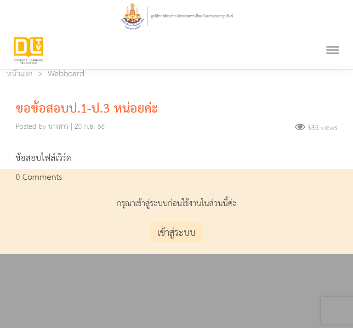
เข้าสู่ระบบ (177, 233)
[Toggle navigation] (332, 38)
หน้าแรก (19, 74)
